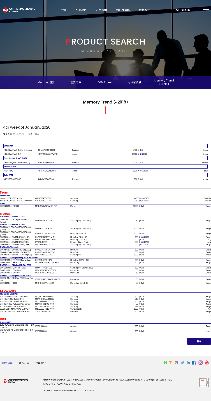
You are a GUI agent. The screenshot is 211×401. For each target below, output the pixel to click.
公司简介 (40, 363)
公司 (64, 10)
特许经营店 (123, 10)
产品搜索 (101, 10)
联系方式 (144, 10)
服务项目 (81, 10)
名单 (199, 341)
